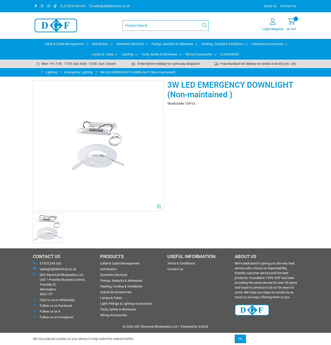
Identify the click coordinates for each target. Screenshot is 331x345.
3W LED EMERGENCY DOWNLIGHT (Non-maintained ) (138, 72)
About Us (270, 6)
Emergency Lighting (78, 72)
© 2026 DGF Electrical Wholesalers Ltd (150, 326)
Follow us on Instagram (53, 317)
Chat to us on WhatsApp (53, 300)
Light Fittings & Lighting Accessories (126, 303)
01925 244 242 (73, 6)
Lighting (127, 54)
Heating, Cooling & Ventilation (222, 44)
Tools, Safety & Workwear (159, 54)
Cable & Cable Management (64, 44)
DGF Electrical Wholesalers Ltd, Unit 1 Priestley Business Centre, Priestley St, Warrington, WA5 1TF (59, 284)
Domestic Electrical (130, 44)
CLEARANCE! (229, 54)
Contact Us (288, 6)
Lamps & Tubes (103, 54)
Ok (240, 339)
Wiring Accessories (198, 54)
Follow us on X (46, 311)
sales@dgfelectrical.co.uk (109, 6)
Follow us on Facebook (52, 305)
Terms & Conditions (181, 263)
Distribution (100, 44)
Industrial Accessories (267, 44)
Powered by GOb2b (194, 326)
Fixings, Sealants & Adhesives (172, 44)
